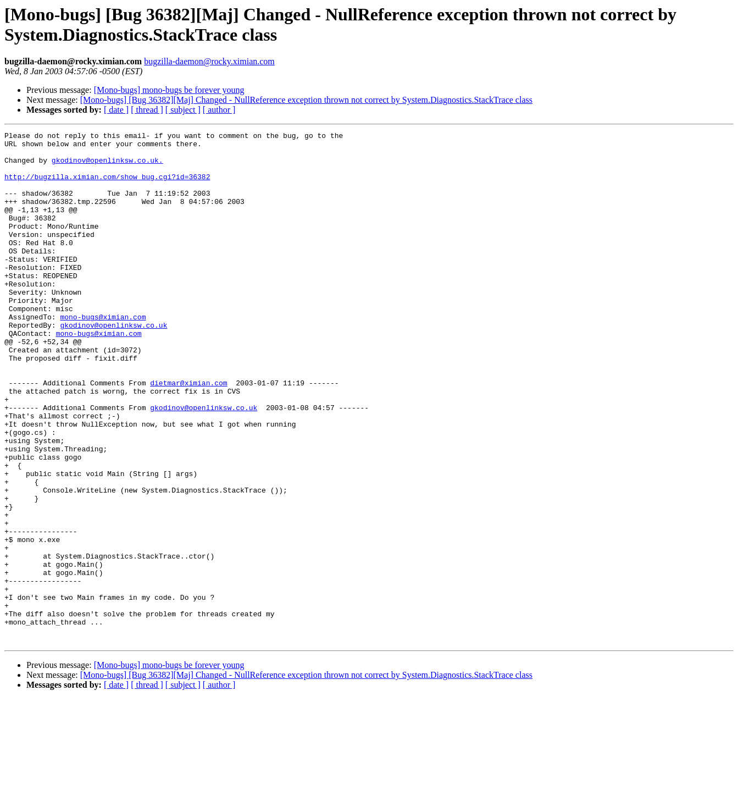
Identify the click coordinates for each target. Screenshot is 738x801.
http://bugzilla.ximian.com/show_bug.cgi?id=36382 (107, 186)
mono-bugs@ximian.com (103, 355)
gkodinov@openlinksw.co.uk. (107, 167)
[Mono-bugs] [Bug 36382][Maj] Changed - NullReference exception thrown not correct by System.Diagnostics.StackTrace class (306, 99)
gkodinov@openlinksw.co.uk (113, 364)
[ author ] (219, 109)
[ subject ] (183, 109)
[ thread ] (147, 109)
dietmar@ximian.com (188, 434)
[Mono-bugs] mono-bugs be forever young (169, 90)
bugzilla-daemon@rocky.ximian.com (209, 61)
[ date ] (116, 109)
